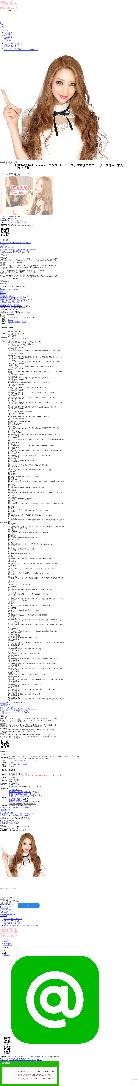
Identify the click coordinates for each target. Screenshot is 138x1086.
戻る (1, 911)
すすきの (11, 222)
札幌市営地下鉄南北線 (7, 296)
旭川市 (11, 904)
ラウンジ (3, 293)
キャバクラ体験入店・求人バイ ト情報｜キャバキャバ (31, 1056)
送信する (28, 905)
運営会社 (39, 1060)
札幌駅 (18, 301)
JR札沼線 (3, 304)
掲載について (4, 1060)
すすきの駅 (18, 296)
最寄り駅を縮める (20, 307)
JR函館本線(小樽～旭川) (7, 301)
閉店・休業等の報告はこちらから (10, 822)
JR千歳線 (3, 302)
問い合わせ (12, 1060)
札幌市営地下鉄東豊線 (7, 299)
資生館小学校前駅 (16, 306)
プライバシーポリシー (29, 1060)
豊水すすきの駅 (20, 299)
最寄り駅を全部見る (7, 307)
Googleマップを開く (15, 790)
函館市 (7, 904)
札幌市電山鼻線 (5, 298)
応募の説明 (3, 254)
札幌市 (17, 222)
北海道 (9, 40)
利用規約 (19, 1060)
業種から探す (4, 908)
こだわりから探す (5, 909)
